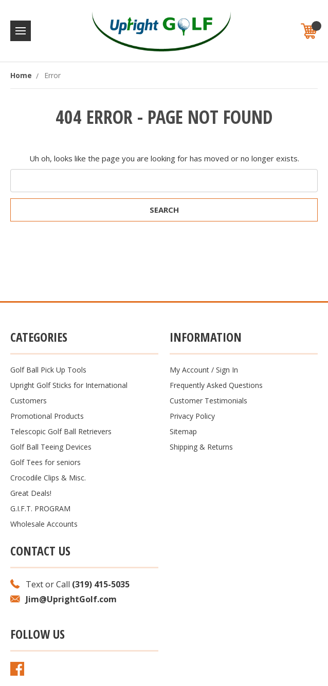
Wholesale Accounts (44, 524)
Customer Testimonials (208, 400)
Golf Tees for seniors (45, 462)
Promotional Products (47, 416)
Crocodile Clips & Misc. (48, 478)
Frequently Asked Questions (216, 385)
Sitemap (183, 431)
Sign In (227, 370)
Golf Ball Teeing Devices (51, 447)
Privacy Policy (192, 416)
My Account (189, 370)
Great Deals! (30, 493)
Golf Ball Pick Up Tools (48, 370)
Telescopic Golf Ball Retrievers (61, 431)
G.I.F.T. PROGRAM (40, 508)
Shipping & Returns (201, 447)
